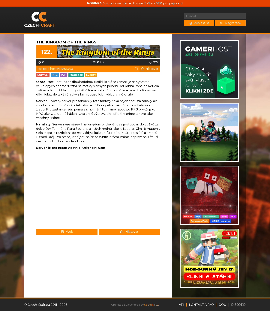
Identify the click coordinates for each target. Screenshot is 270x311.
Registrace (230, 23)
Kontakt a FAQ (201, 305)
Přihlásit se (198, 23)
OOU (222, 305)
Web (67, 231)
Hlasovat (149, 69)
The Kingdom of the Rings (66, 42)
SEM (159, 3)
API (181, 305)
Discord (238, 305)
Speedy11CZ (151, 304)
